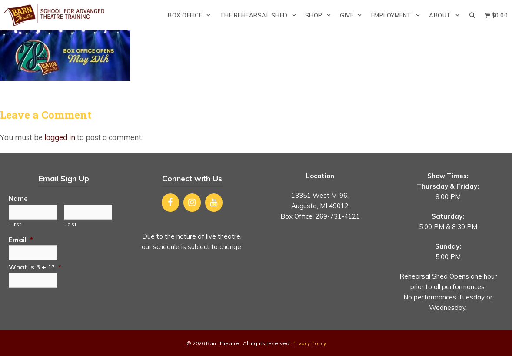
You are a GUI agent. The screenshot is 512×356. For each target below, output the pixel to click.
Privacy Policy (309, 343)
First (15, 224)
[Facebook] (170, 202)
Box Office (191, 15)
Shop (320, 15)
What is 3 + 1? (35, 267)
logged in (59, 137)
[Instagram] (192, 202)
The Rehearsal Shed (260, 15)
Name (18, 198)
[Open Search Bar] (472, 15)
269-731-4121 (338, 216)
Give (353, 15)
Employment (398, 15)
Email (21, 240)
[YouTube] (214, 202)
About (446, 15)
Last (70, 224)
